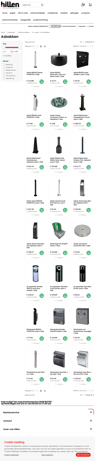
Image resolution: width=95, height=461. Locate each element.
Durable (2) (9, 67)
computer (85, 13)
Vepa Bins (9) (10, 78)
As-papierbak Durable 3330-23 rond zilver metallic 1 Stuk (35, 288)
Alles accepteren (83, 455)
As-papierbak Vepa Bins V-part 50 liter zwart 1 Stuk (58, 288)
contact (91, 26)
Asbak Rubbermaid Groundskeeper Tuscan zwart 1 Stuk (82, 117)
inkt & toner (23, 13)
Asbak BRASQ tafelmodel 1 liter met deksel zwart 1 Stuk (57, 74)
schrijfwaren (53, 13)
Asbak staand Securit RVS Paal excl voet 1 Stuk (57, 203)
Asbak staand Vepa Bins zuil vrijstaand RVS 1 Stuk (82, 203)
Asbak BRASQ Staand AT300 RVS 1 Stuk (34, 73)
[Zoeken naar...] (42, 5)
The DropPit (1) (10, 75)
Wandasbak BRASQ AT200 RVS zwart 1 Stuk (35, 330)
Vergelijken (36, 86)
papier (12, 13)
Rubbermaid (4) (11, 70)
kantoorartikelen (38, 13)
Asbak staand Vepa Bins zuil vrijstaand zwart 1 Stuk (35, 246)
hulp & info (82, 26)
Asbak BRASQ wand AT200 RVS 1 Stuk (34, 116)
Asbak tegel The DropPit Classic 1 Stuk (58, 245)
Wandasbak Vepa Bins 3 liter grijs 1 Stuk (59, 373)
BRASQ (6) (9, 64)
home (4, 13)
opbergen (74, 13)
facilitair (64, 13)
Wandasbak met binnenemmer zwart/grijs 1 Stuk (82, 331)
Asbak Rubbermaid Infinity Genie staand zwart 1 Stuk (57, 160)
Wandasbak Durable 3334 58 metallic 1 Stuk (58, 330)
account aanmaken (69, 26)
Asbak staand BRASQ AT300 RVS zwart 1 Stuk (35, 202)
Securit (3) (9, 73)
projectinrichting (40, 20)
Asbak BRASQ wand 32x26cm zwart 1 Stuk (81, 73)
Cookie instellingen (11, 455)
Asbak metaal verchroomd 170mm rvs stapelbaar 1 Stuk (58, 117)
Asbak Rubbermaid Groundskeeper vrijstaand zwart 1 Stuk (35, 160)
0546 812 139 (44, 26)
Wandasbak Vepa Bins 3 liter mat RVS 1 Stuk (82, 373)
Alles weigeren (47, 455)
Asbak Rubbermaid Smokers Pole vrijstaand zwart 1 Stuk (82, 160)
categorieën (25, 20)
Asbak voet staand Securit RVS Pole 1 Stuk (82, 245)
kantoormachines (10, 20)
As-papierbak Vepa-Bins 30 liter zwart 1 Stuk (82, 287)
